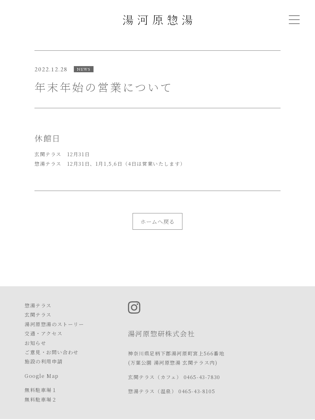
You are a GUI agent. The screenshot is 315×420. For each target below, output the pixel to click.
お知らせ (35, 343)
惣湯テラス (38, 305)
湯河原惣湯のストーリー (54, 324)
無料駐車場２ (41, 399)
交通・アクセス (43, 333)
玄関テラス (38, 314)
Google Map (42, 375)
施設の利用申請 (43, 361)
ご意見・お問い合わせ (52, 352)
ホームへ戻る (157, 221)
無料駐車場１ (41, 390)
